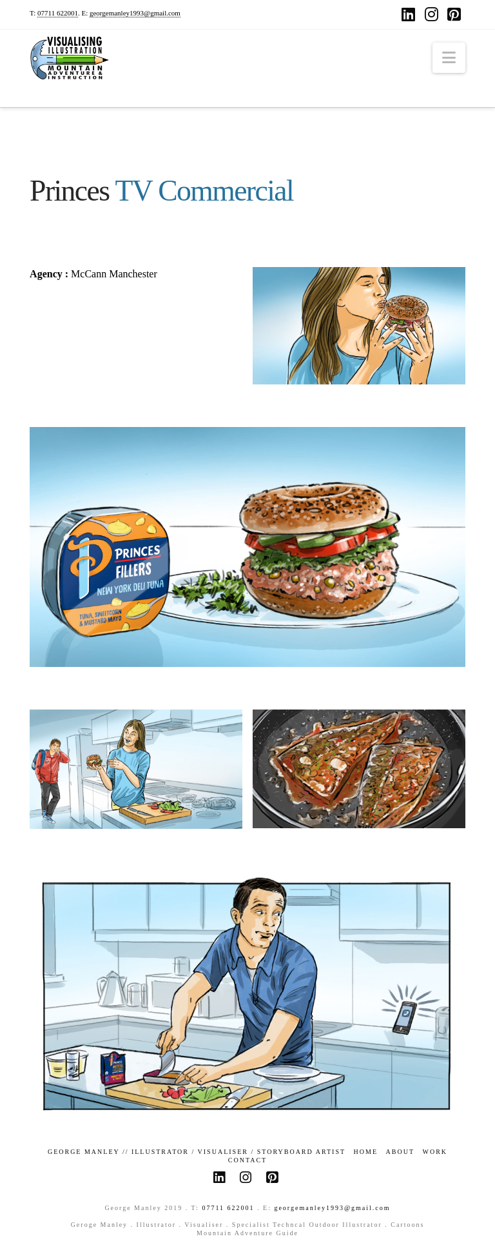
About (400, 1151)
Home (366, 1151)
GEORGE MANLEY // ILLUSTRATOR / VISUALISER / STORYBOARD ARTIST (196, 1151)
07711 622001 (57, 13)
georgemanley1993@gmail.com (135, 13)
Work (435, 1151)
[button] (448, 58)
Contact (247, 1160)
